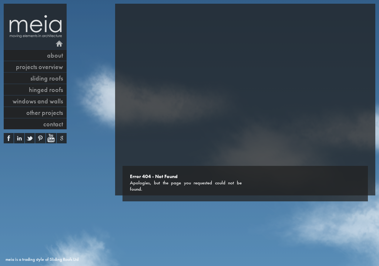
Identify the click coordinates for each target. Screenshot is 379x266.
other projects (44, 112)
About (55, 55)
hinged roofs (46, 89)
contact (53, 124)
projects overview (39, 66)
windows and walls (38, 101)
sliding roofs (46, 78)
